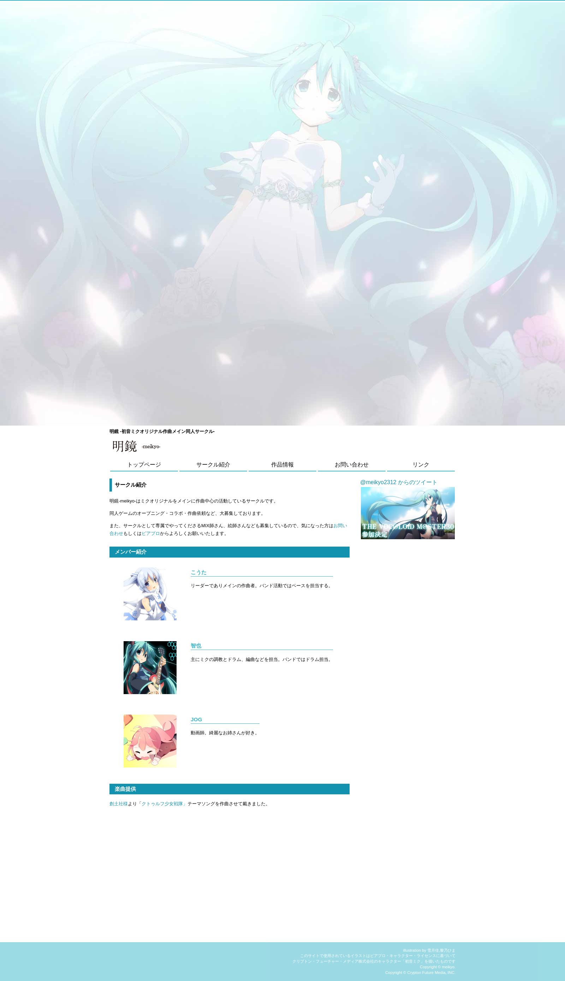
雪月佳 (433, 950)
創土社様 (118, 803)
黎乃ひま (448, 950)
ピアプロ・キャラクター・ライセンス (403, 955)
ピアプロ (151, 533)
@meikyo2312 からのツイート (399, 482)
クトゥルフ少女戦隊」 (165, 803)
